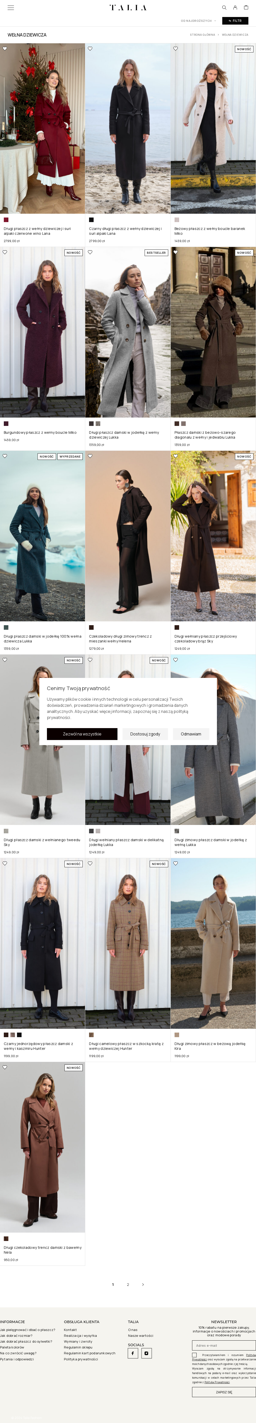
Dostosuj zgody (145, 740)
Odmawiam (191, 740)
